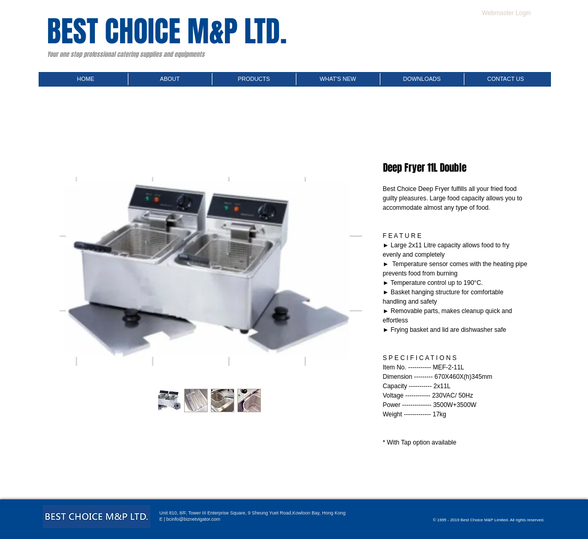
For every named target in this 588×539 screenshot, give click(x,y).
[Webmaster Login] (507, 13)
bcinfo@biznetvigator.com (193, 519)
